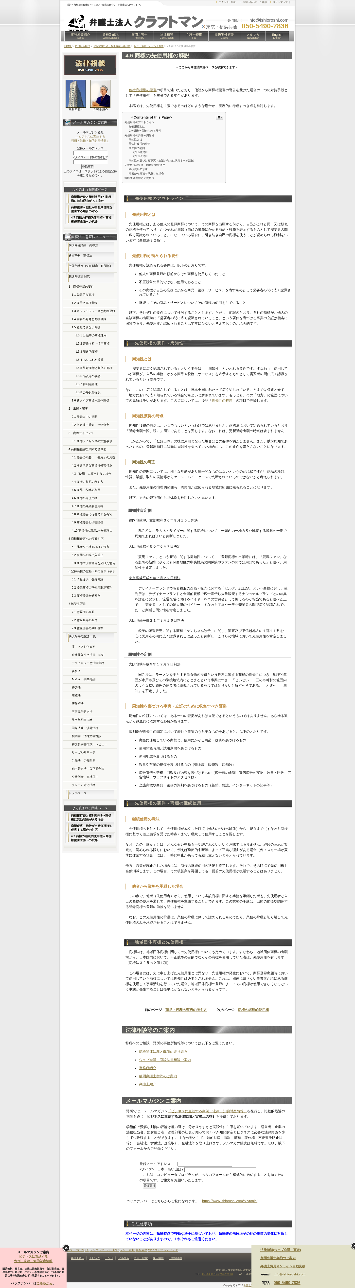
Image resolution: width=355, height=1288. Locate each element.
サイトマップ (280, 2)
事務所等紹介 (80, 36)
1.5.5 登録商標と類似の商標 (93, 368)
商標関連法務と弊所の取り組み (163, 1052)
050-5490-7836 (287, 1283)
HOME (68, 46)
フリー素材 (127, 1250)
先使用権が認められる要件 (145, 130)
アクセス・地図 (227, 2)
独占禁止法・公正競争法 (88, 768)
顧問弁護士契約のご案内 (158, 1076)
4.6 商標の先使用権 (84, 498)
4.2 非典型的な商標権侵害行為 (92, 465)
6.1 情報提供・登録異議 (87, 579)
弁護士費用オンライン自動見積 (282, 1266)
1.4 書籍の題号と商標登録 (89, 319)
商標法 (76, 695)
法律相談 (167, 36)
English (277, 36)
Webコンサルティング (163, 1250)
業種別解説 (111, 36)
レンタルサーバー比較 (104, 1250)
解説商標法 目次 (79, 276)
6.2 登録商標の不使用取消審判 (92, 587)
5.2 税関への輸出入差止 (87, 555)
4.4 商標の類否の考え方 (87, 482)
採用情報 (158, 1258)
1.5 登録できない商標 (86, 327)
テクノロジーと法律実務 (88, 663)
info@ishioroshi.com (289, 1274)
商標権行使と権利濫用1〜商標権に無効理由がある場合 (91, 199)
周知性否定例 (140, 156)
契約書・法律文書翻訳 (86, 736)
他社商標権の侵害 (143, 90)
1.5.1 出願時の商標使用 (90, 335)
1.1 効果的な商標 (83, 294)
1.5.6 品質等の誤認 (88, 376)
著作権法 (78, 703)
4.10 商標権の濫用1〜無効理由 (92, 530)
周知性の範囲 (137, 148)
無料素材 (141, 1250)
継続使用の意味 (138, 169)
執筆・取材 (141, 1258)
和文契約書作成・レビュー (89, 744)
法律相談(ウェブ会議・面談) (280, 1250)
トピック (94, 1258)
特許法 (76, 687)
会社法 (76, 671)
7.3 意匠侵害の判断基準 (87, 628)
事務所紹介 (147, 1068)
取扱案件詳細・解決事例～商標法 (111, 46)
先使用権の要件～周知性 (139, 135)
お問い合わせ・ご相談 (254, 2)
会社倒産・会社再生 (85, 777)
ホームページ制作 (72, 1250)
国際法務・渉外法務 (85, 728)
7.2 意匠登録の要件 (84, 620)
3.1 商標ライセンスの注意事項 (92, 441)
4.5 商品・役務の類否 (86, 490)
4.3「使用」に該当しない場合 (91, 473)
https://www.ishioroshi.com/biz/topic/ (229, 1201)
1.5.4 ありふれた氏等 (89, 360)
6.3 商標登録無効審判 (86, 595)
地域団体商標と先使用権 (139, 177)
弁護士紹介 (147, 1084)
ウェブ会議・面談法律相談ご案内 (165, 1060)
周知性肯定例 (140, 152)
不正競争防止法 (82, 712)
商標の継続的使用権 (253, 1010)
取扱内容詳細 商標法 (83, 245)
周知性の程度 (222, 400)
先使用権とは (137, 126)
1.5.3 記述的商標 (86, 351)
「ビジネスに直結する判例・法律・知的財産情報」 (207, 1111)
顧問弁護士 (139, 36)
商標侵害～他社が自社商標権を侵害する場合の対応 (91, 209)
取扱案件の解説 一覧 (82, 636)
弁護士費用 (194, 36)
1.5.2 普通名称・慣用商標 (92, 343)
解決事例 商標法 (80, 255)
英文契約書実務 (82, 720)
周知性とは (135, 139)
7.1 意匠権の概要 (83, 612)
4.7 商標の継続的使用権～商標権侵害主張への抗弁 (91, 219)
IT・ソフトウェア (83, 646)
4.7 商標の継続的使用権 (87, 506)
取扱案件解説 (224, 36)
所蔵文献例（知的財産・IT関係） (91, 266)
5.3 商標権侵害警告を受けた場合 (93, 563)
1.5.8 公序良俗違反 (88, 392)
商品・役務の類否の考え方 (186, 1010)
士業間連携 (175, 1258)
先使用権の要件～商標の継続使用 (144, 164)
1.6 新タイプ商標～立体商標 (90, 400)
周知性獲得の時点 (139, 143)
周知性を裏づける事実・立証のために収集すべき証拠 (161, 160)
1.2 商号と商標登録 (84, 303)
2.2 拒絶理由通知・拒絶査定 (90, 425)
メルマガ (253, 36)
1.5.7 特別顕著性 (86, 384)
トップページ (77, 793)
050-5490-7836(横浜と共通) (217, 1274)
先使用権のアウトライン (139, 122)
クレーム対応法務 (83, 785)
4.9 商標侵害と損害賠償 (87, 522)
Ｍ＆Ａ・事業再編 (83, 679)
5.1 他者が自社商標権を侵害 (90, 547)
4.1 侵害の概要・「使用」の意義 (93, 457)
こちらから (44, 1283)
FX (87, 1250)
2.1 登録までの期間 (84, 416)
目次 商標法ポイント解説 (149, 46)
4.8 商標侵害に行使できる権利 (92, 514)
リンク (109, 1258)
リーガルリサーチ (83, 752)
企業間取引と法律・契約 (88, 655)
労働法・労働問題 (83, 760)
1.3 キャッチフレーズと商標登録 (93, 311)
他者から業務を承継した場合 (146, 173)
